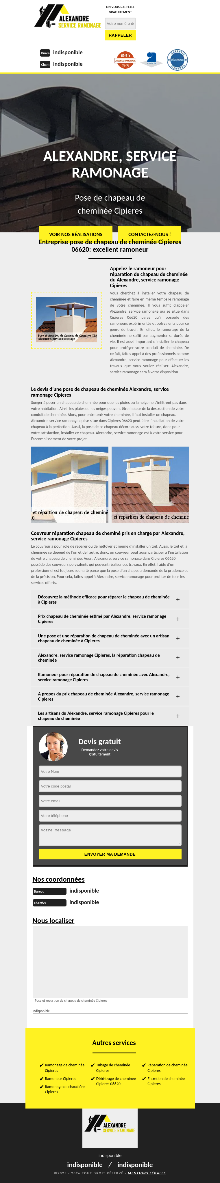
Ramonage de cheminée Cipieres (65, 1068)
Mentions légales (147, 1173)
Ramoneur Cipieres (60, 1078)
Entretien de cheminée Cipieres (166, 1081)
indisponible (68, 52)
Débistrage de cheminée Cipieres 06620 (116, 1081)
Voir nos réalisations (75, 234)
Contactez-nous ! (149, 234)
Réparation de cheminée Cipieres (167, 1068)
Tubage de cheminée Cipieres (113, 1068)
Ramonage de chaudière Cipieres (65, 1089)
